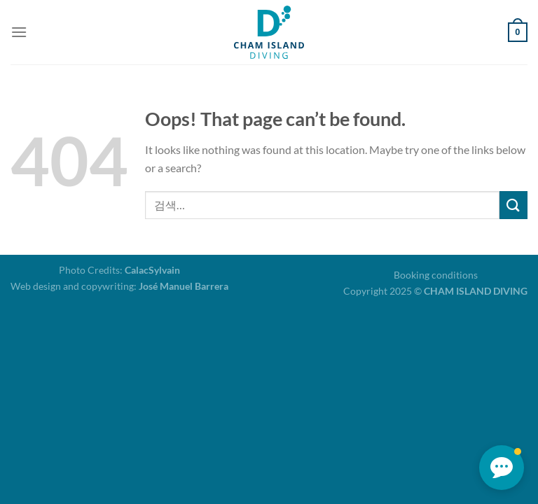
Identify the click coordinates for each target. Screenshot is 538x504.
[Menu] (19, 32)
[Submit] (513, 204)
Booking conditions (436, 275)
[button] (501, 467)
